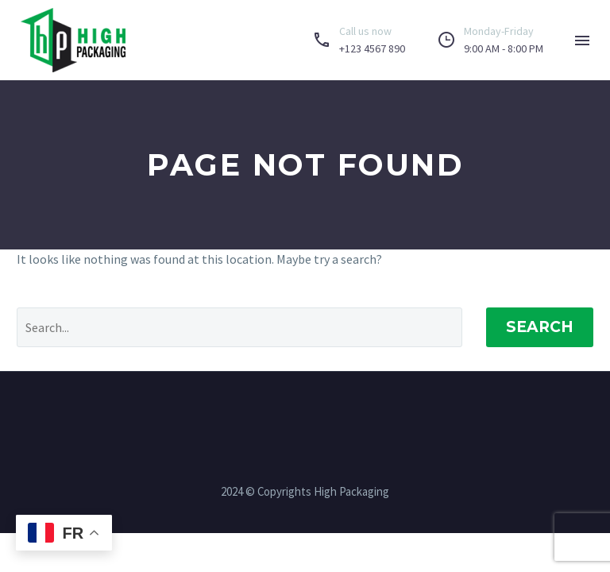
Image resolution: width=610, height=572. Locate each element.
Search (539, 327)
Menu (582, 40)
